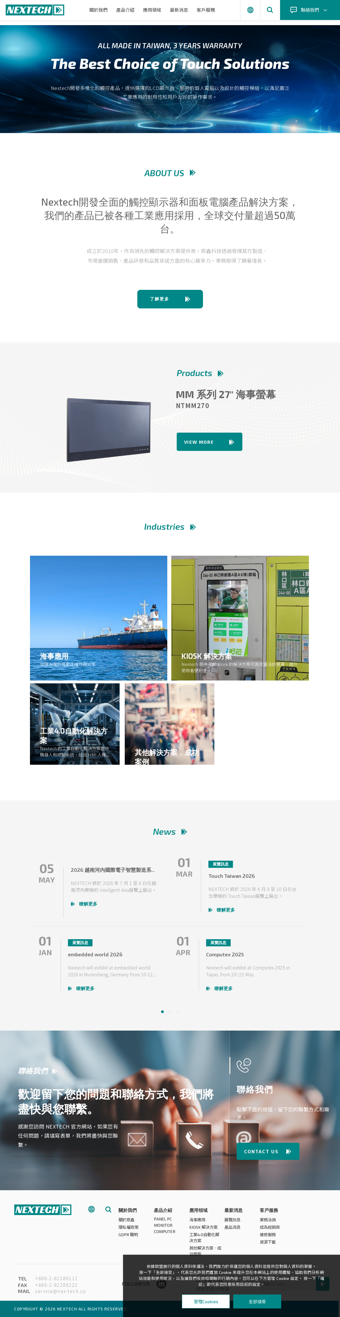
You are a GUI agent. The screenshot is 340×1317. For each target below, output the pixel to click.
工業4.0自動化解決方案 (205, 1239)
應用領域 (152, 10)
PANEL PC (163, 1221)
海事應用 (197, 1221)
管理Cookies (206, 1301)
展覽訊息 (233, 1221)
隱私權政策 (129, 1229)
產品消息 (233, 1229)
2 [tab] (169, 1014)
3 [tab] (177, 1014)
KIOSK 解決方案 (203, 1229)
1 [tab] (162, 1014)
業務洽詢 (268, 1221)
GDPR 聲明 (128, 1236)
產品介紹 (125, 10)
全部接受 (257, 1301)
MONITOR (163, 1227)
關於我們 (98, 10)
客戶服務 (206, 10)
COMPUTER (165, 1234)
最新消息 (179, 10)
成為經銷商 (270, 1229)
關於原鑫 (127, 1221)
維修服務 (268, 1236)
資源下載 (268, 1244)
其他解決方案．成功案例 (204, 1253)
